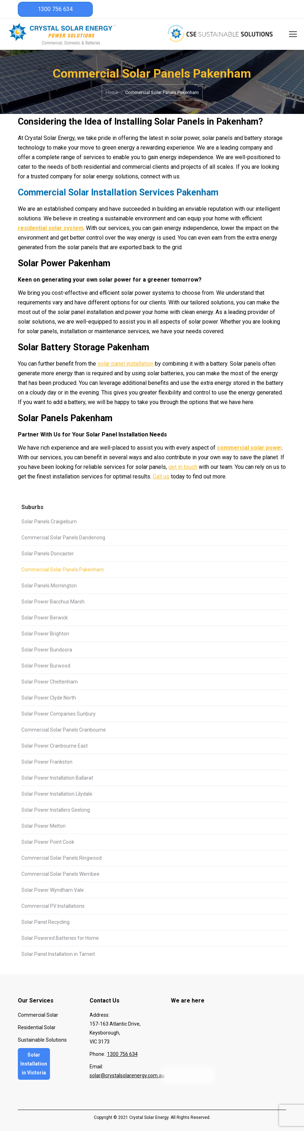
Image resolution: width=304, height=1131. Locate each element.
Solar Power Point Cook (47, 842)
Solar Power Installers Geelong (55, 810)
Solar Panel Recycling (45, 922)
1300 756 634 (55, 9)
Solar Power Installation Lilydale (56, 794)
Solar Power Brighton (45, 634)
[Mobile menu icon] (293, 34)
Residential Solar (37, 1027)
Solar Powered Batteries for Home (60, 938)
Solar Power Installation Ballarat (57, 778)
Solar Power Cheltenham (49, 682)
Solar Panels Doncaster (47, 553)
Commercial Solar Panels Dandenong (63, 537)
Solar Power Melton (43, 826)
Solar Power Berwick (44, 618)
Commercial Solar (38, 1015)
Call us (161, 476)
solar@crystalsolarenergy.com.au (127, 1075)
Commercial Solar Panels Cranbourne (63, 730)
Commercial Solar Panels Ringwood (61, 858)
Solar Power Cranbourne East (54, 746)
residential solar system (50, 228)
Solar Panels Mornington (49, 585)
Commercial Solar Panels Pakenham (62, 569)
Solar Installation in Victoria (33, 1063)
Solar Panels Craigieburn (49, 521)
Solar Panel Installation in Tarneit (58, 954)
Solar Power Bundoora (46, 650)
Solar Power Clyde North (48, 698)
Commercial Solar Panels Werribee (60, 874)
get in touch (182, 467)
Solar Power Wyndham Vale (52, 890)
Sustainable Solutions (42, 1040)
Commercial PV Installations (53, 906)
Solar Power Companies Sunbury (58, 714)
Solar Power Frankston (46, 762)
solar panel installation (125, 363)
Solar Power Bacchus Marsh (53, 601)
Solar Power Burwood (45, 666)
